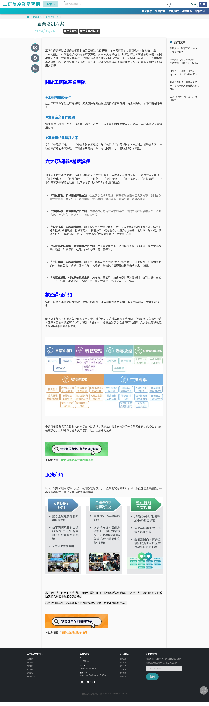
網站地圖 (123, 680)
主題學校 (173, 11)
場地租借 (123, 670)
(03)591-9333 (86, 666)
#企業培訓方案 (89, 31)
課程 (50, 4)
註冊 (203, 4)
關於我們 (30, 664)
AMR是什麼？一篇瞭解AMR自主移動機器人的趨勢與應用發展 (184, 91)
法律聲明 (30, 677)
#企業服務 (71, 31)
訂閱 (152, 681)
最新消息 (30, 674)
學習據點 (30, 667)
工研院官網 (31, 680)
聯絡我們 (30, 670)
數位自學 (147, 11)
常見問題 (123, 677)
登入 (193, 4)
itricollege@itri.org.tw (90, 673)
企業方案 (123, 674)
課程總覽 (123, 664)
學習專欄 (123, 667)
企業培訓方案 (52, 16)
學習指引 (200, 11)
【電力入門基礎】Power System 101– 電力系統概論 (183, 78)
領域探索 (160, 11)
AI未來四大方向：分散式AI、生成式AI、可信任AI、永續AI (184, 66)
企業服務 (187, 11)
